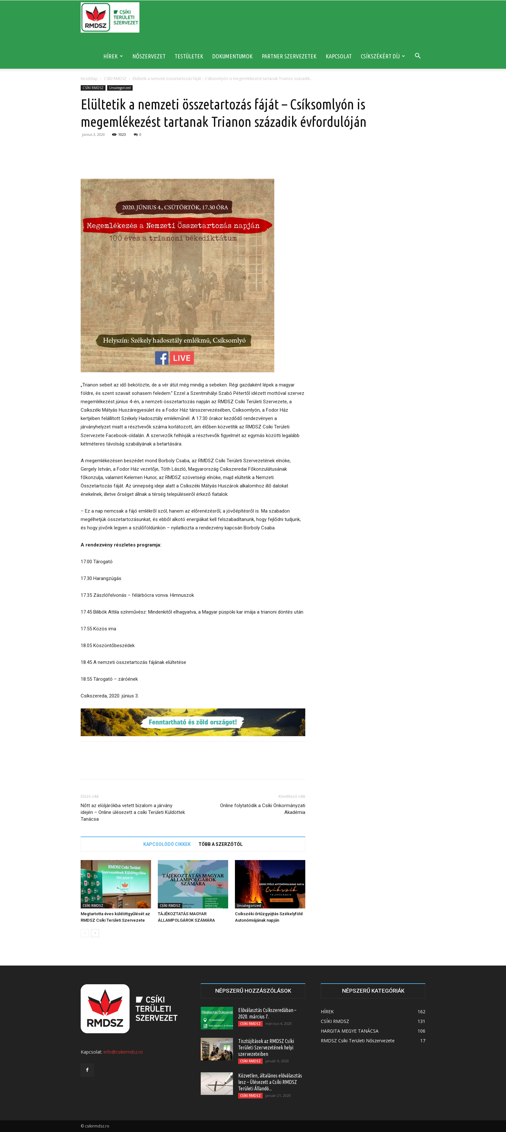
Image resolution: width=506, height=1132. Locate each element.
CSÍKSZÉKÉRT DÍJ (383, 56)
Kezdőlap (89, 78)
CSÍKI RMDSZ (115, 78)
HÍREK (113, 56)
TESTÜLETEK (189, 56)
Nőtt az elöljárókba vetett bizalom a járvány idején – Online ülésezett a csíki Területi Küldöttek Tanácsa (133, 812)
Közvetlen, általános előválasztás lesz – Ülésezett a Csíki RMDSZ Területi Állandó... (270, 1082)
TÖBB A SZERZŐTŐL (220, 844)
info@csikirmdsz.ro (123, 1052)
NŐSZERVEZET (149, 56)
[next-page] (95, 933)
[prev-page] (85, 933)
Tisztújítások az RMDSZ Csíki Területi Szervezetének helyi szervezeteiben (266, 1047)
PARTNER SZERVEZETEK (289, 56)
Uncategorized (120, 87)
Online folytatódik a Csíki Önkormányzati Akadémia (262, 809)
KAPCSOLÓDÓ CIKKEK (167, 844)
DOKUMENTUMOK (232, 56)
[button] (417, 57)
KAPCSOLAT (339, 56)
